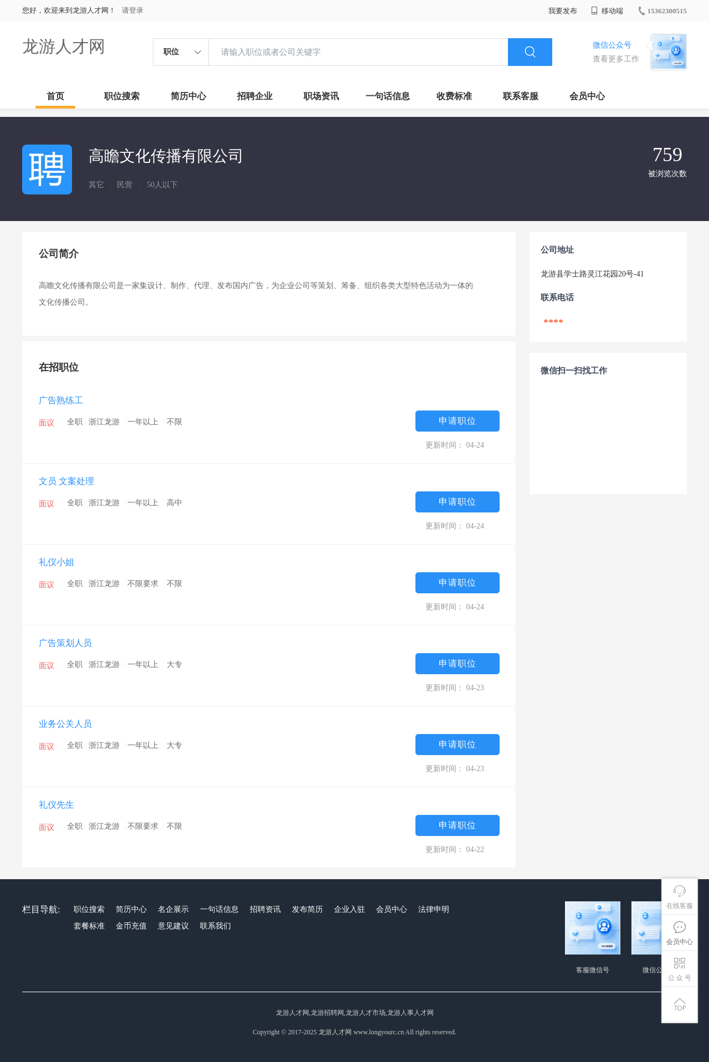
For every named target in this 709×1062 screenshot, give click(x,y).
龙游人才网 (63, 46)
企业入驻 (349, 909)
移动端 (607, 11)
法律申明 (433, 909)
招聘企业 (255, 96)
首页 (55, 96)
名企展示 (173, 909)
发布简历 (307, 909)
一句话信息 (388, 96)
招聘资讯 (265, 909)
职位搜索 (122, 96)
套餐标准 (89, 926)
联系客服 (520, 96)
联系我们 (215, 926)
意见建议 (173, 926)
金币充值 (131, 926)
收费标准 (454, 96)
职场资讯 (321, 96)
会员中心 (587, 96)
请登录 (132, 10)
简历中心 (188, 96)
